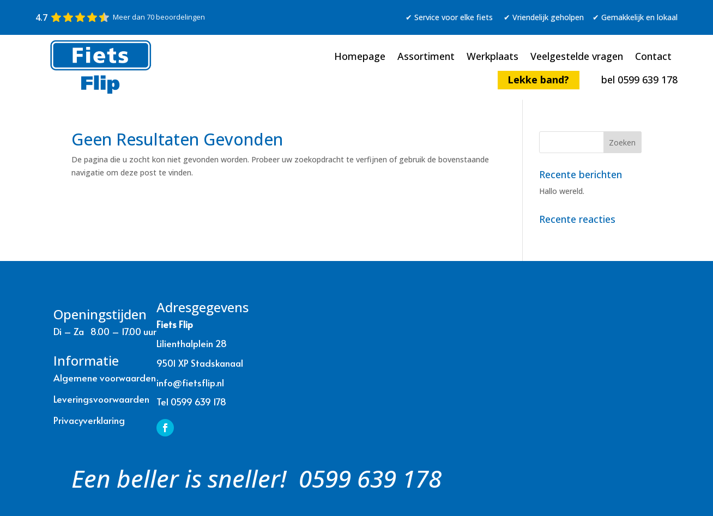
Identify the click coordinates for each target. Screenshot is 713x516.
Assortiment (426, 57)
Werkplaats (492, 57)
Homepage (359, 57)
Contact (653, 57)
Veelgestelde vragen (576, 57)
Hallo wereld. (561, 191)
